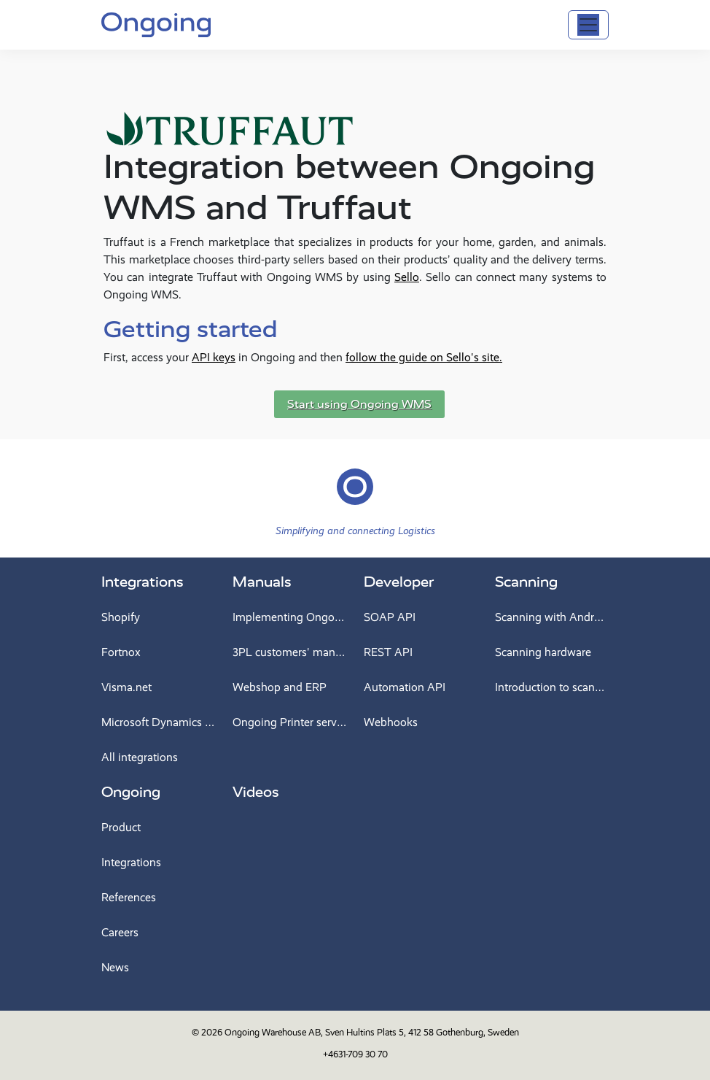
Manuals (262, 582)
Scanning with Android (552, 617)
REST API (388, 652)
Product (121, 827)
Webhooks (391, 722)
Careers (120, 932)
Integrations (142, 582)
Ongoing (130, 792)
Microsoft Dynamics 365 (158, 722)
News (115, 967)
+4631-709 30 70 (355, 1054)
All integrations (139, 757)
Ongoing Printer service (289, 722)
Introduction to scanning (552, 687)
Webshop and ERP (280, 687)
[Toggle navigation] (588, 24)
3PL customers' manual (289, 652)
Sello (406, 277)
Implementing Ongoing (289, 617)
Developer (399, 582)
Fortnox (121, 652)
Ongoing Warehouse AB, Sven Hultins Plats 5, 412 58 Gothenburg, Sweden (372, 1032)
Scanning (526, 582)
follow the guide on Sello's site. (424, 357)
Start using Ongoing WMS (359, 404)
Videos (256, 792)
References (128, 897)
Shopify (120, 617)
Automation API (404, 687)
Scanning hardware (543, 652)
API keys (213, 357)
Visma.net (126, 687)
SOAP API (390, 617)
